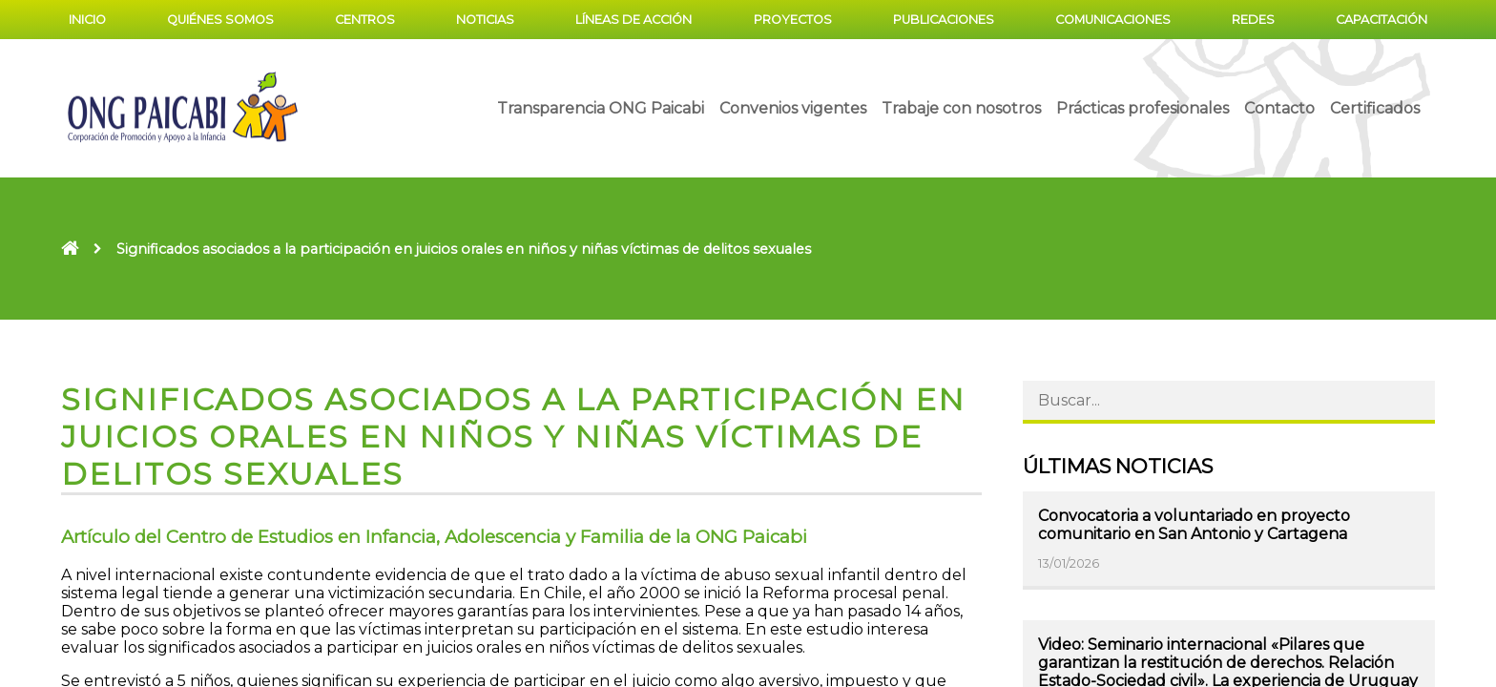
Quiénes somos (220, 19)
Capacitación (1381, 19)
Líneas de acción (633, 19)
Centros (365, 19)
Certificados (1375, 108)
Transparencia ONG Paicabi (600, 108)
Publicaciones (943, 19)
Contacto (1279, 108)
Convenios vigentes (792, 108)
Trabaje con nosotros (961, 108)
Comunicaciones (1113, 19)
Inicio (87, 19)
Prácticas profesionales (1142, 108)
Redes (1253, 19)
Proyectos (793, 19)
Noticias (485, 19)
